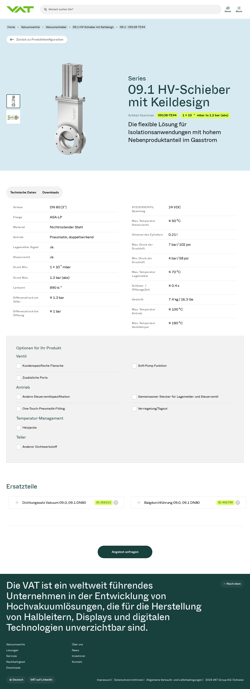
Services (11, 656)
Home (11, 27)
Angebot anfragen (125, 552)
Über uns (77, 644)
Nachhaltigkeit (15, 662)
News (75, 650)
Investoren (78, 656)
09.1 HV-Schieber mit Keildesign (93, 27)
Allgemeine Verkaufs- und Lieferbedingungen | (174, 680)
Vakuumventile (30, 27)
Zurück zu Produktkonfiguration (39, 39)
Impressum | (104, 680)
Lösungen (12, 650)
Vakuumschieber (56, 27)
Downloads (13, 667)
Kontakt (77, 662)
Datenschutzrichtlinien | (129, 680)
